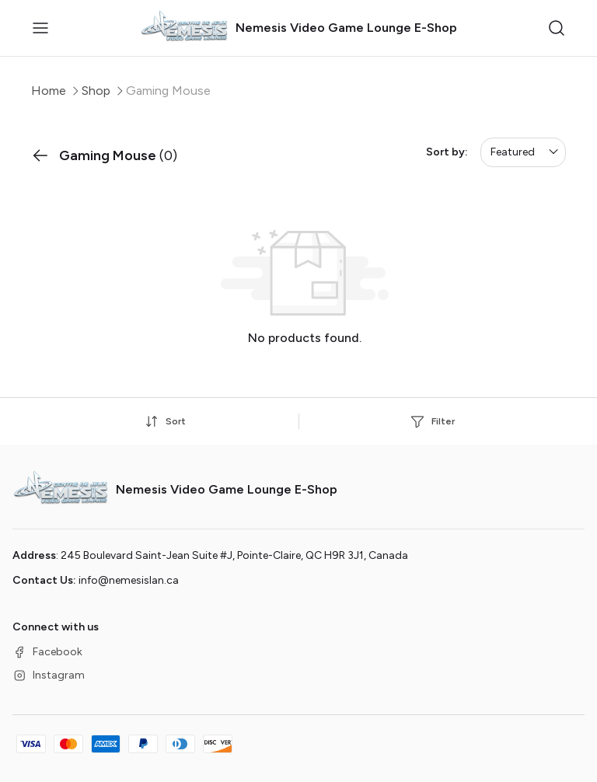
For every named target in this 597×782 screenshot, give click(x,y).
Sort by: (447, 152)
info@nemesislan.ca (129, 580)
